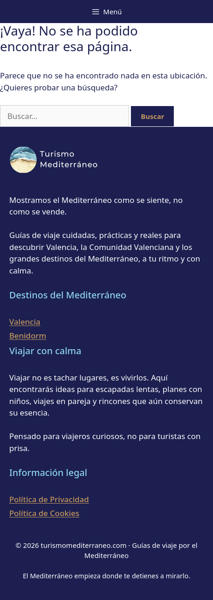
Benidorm (27, 335)
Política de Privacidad (49, 499)
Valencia (25, 321)
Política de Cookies (44, 513)
